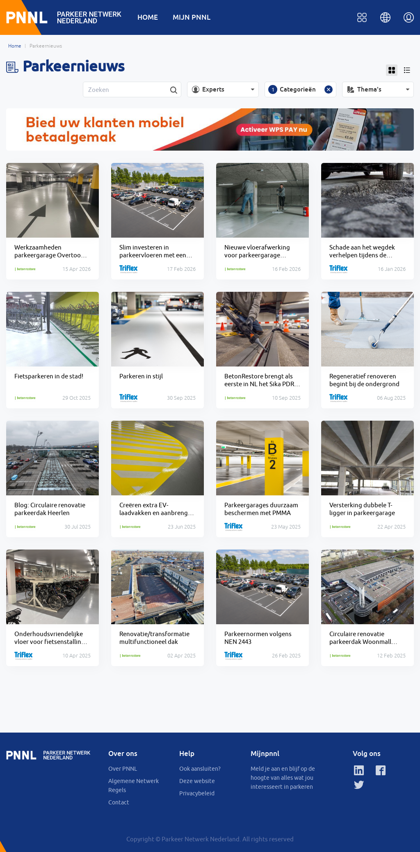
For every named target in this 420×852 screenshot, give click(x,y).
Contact (118, 802)
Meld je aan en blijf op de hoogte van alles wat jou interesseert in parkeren (283, 777)
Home (14, 46)
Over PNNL (122, 768)
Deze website (197, 781)
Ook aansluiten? (200, 768)
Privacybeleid (197, 793)
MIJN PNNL (191, 17)
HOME (147, 17)
